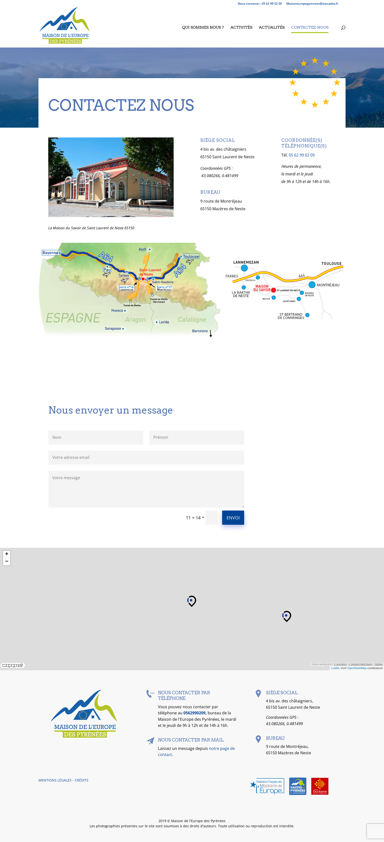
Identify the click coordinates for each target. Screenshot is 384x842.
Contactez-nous (309, 28)
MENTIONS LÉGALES (55, 780)
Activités (241, 28)
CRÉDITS (81, 780)
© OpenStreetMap (360, 664)
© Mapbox (340, 664)
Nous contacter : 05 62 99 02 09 (260, 4)
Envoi (233, 518)
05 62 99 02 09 (302, 155)
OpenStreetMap (357, 668)
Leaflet (335, 668)
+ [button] (6, 554)
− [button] (6, 561)
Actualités (272, 28)
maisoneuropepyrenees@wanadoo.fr (312, 4)
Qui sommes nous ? (203, 28)
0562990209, (195, 713)
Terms (378, 664)
